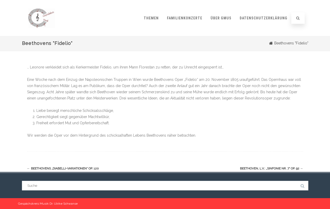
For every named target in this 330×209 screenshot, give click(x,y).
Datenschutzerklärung (263, 18)
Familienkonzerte (184, 18)
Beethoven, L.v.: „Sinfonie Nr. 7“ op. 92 (271, 168)
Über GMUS (221, 18)
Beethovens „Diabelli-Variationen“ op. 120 (63, 168)
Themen (151, 18)
